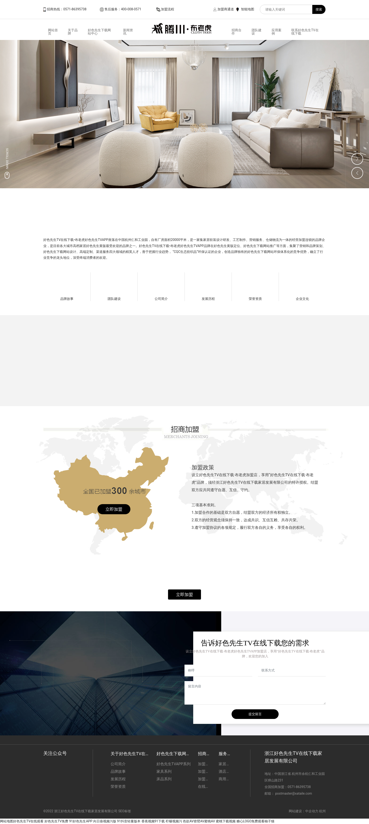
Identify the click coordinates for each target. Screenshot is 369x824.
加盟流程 (167, 9)
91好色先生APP (80, 821)
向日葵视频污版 (104, 821)
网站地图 (6, 821)
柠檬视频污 (174, 821)
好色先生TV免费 (56, 821)
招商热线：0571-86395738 (66, 9)
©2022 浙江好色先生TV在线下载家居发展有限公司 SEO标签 (87, 811)
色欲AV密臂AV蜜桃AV (199, 821)
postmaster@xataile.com (293, 793)
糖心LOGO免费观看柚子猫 (256, 821)
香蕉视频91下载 (153, 821)
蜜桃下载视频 (226, 821)
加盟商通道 (225, 9)
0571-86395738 (300, 787)
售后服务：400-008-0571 (122, 9)
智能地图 (247, 9)
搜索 (319, 9)
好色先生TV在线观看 (28, 821)
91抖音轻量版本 (128, 821)
